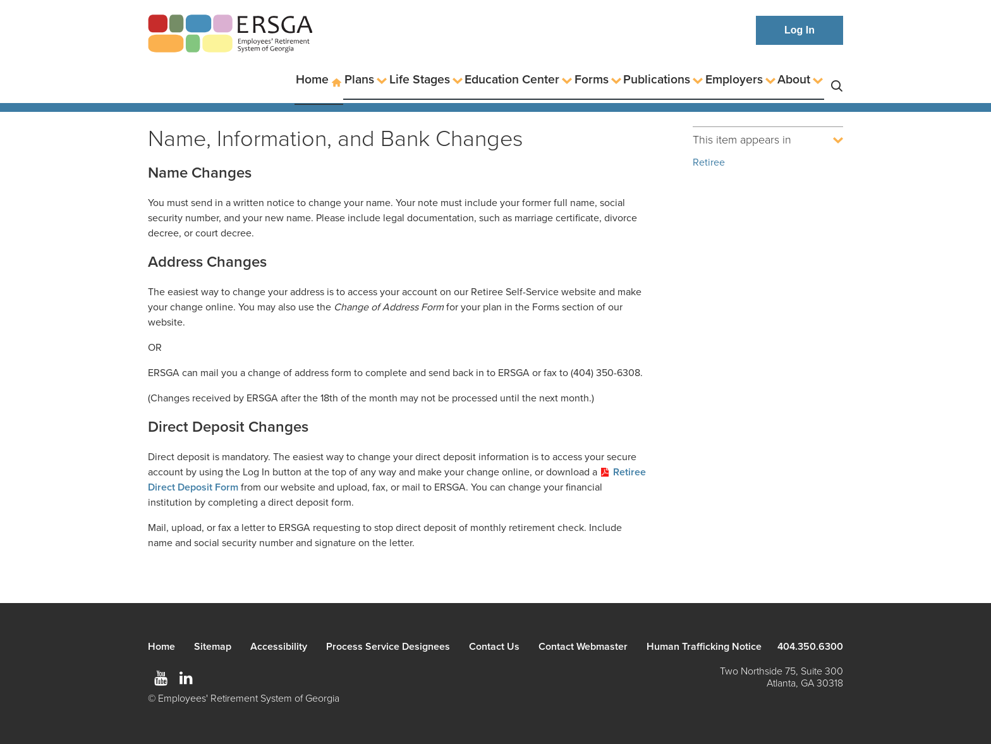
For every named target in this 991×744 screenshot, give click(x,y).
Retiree (709, 162)
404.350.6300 (810, 646)
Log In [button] (799, 30)
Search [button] (836, 80)
